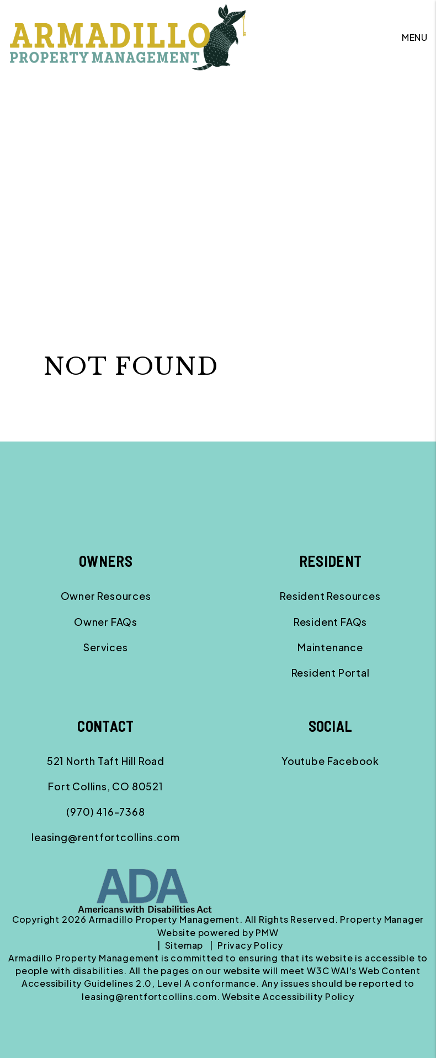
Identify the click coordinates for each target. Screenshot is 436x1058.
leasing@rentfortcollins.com (105, 837)
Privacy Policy (250, 945)
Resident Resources (330, 595)
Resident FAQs (330, 621)
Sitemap (184, 945)
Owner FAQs (105, 621)
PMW (267, 932)
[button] (303, 760)
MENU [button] (415, 37)
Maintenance (330, 647)
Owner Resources (106, 595)
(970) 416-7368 (105, 811)
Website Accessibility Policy (288, 996)
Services (105, 647)
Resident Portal (330, 672)
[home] (128, 36)
